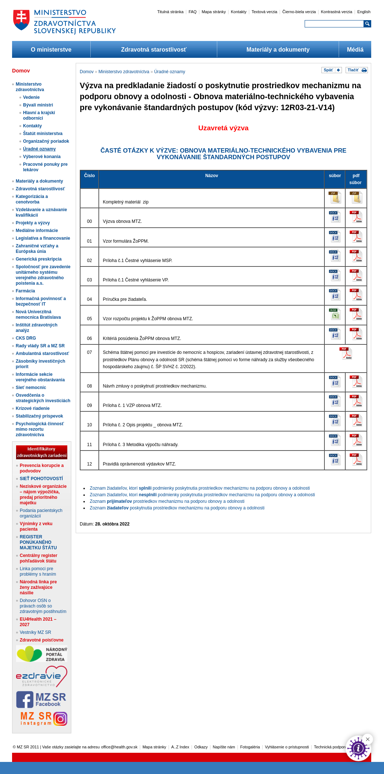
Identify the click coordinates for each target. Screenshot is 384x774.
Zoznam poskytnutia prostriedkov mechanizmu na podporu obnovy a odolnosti (177, 508)
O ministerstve (51, 49)
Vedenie (31, 97)
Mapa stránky (214, 12)
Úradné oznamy (39, 149)
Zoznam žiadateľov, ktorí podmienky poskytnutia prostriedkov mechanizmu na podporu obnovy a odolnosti (200, 488)
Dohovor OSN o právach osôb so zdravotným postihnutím (43, 606)
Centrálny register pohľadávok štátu (38, 558)
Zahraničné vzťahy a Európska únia (37, 248)
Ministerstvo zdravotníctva (30, 87)
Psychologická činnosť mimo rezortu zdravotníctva (40, 429)
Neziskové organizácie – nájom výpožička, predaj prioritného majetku (43, 494)
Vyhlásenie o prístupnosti (287, 747)
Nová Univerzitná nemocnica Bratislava (38, 314)
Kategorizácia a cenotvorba (32, 199)
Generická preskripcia (38, 259)
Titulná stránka (170, 12)
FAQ (193, 12)
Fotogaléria (250, 747)
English (363, 12)
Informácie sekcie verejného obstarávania (40, 377)
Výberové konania (42, 156)
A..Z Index (180, 747)
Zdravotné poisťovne (42, 640)
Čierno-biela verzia (299, 12)
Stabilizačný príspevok (39, 416)
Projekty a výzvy (33, 222)
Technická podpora (330, 747)
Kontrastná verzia (337, 12)
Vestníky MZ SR (35, 632)
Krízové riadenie (33, 408)
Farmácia (25, 290)
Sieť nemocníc (31, 387)
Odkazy (201, 747)
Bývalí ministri (38, 105)
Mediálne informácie (37, 230)
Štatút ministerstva (43, 133)
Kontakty (238, 12)
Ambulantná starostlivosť (42, 353)
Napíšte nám (224, 747)
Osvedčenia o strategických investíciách (43, 398)
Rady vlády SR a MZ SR (40, 345)
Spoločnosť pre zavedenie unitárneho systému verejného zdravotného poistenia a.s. (43, 275)
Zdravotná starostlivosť (154, 49)
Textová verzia (264, 12)
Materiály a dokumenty (278, 49)
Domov (87, 71)
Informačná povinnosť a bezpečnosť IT (41, 301)
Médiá (355, 49)
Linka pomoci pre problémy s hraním (38, 571)
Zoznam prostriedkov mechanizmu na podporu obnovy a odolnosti (167, 501)
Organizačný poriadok (46, 141)
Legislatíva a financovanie (43, 238)
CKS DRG (26, 338)
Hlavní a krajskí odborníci (39, 115)
